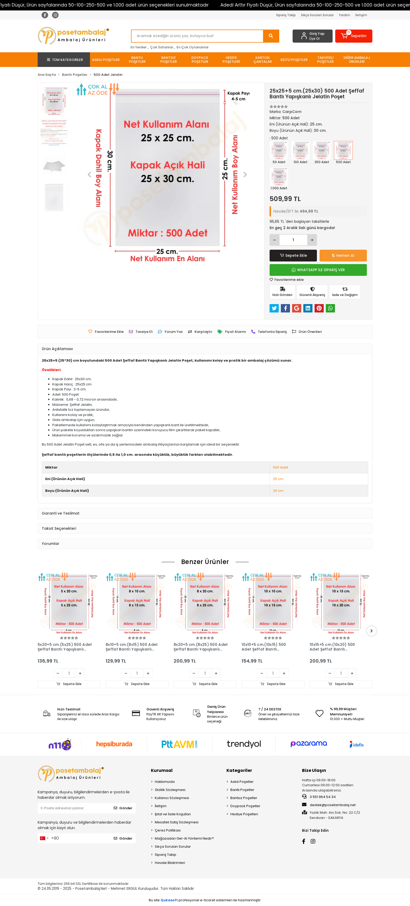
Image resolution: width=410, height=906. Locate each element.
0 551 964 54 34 (319, 797)
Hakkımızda (165, 781)
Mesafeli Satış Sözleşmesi (176, 822)
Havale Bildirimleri (170, 862)
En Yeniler (138, 47)
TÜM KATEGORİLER (65, 59)
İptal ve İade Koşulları (173, 814)
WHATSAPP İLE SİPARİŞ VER (318, 269)
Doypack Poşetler (245, 806)
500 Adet (280, 467)
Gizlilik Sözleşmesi (170, 789)
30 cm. (278, 490)
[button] (354, 36)
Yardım (344, 15)
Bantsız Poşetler (243, 797)
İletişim (361, 15)
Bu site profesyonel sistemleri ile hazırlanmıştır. (205, 900)
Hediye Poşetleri (244, 814)
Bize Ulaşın (314, 770)
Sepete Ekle (293, 255)
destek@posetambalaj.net (329, 804)
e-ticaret (207, 900)
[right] (372, 631)
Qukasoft (169, 900)
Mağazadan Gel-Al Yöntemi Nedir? (184, 838)
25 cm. (278, 478)
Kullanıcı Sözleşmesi (172, 797)
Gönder (123, 808)
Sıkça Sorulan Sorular (317, 15)
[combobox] (44, 838)
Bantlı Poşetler (242, 789)
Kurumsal (162, 770)
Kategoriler (239, 770)
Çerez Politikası (168, 830)
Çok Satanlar (161, 47)
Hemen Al (343, 255)
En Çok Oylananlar (192, 47)
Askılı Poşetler (242, 781)
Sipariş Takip (286, 15)
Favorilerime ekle (287, 279)
